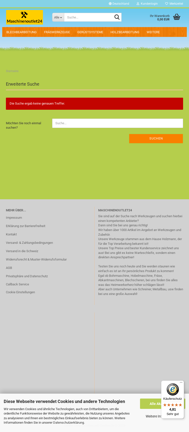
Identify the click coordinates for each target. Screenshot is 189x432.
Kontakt (11, 234)
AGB (9, 268)
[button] (119, 3)
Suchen (156, 138)
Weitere (153, 32)
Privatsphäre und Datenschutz (27, 276)
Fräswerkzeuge (57, 32)
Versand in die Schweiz (22, 251)
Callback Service (17, 284)
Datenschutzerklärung (68, 422)
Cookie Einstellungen (20, 292)
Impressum (14, 217)
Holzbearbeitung (124, 32)
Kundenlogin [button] (147, 3)
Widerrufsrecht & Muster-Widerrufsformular (36, 259)
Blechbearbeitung (21, 32)
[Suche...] (58, 17)
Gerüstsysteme (90, 32)
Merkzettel (174, 3)
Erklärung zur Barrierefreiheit (25, 226)
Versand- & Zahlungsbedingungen (29, 243)
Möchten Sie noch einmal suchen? (23, 125)
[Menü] (181, 383)
